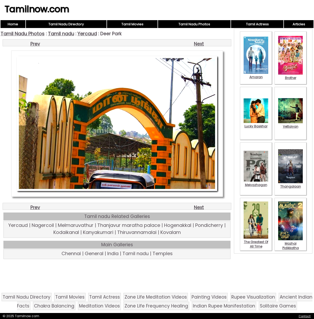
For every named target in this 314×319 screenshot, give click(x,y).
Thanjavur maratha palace (128, 225)
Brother (290, 75)
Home (13, 24)
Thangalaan (290, 184)
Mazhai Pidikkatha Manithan (290, 246)
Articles (299, 24)
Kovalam (170, 232)
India (113, 253)
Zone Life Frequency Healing (156, 306)
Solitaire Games (278, 306)
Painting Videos (209, 297)
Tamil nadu (61, 33)
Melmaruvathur (75, 225)
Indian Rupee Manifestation (224, 306)
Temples (163, 253)
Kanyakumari (98, 232)
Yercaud (87, 33)
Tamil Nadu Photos (194, 24)
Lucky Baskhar (256, 124)
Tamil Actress (257, 24)
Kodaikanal (66, 232)
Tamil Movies (132, 24)
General (94, 253)
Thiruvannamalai (136, 232)
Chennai (71, 253)
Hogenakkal (177, 225)
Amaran (256, 74)
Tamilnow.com (36, 9)
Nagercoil (43, 225)
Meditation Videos (99, 306)
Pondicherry (209, 225)
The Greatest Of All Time (256, 242)
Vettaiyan (290, 124)
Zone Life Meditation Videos (156, 297)
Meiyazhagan (256, 182)
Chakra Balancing (54, 306)
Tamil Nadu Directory (66, 24)
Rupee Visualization (253, 297)
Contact (305, 316)
